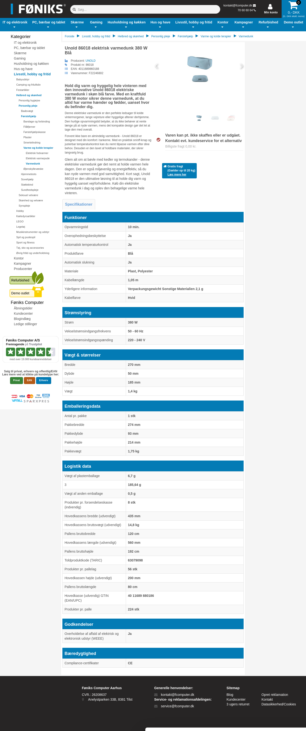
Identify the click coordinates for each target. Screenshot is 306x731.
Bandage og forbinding (36, 121)
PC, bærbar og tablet (29, 48)
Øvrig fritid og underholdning (32, 253)
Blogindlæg (22, 319)
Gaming (20, 58)
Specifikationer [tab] (79, 204)
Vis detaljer (248, 722)
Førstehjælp (28, 116)
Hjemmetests (28, 174)
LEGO (20, 221)
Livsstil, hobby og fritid (32, 74)
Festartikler (22, 89)
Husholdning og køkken (31, 64)
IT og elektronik (25, 42)
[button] (15, 24)
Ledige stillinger (25, 324)
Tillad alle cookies (266, 674)
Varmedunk (33, 163)
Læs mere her (177, 174)
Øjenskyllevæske (33, 168)
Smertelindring (31, 142)
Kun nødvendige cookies (266, 690)
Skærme (20, 53)
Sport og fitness (25, 242)
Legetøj (20, 226)
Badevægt (27, 111)
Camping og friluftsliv (28, 84)
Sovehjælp (27, 179)
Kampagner (22, 263)
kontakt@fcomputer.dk (238, 5)
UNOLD (91, 60)
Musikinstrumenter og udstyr (32, 232)
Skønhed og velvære (31, 200)
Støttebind (27, 184)
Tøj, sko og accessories (30, 247)
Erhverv (43, 380)
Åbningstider (23, 308)
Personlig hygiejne (29, 100)
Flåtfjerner (29, 126)
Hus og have (23, 69)
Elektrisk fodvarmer (37, 153)
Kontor (19, 258)
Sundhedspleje (29, 189)
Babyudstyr (22, 79)
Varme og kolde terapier (38, 147)
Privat (16, 380)
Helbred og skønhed (29, 95)
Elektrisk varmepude (38, 158)
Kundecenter (23, 313)
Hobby (20, 210)
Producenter (23, 269)
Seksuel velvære (28, 195)
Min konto (271, 12)
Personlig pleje (28, 105)
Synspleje (24, 205)
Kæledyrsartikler (25, 216)
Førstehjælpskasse (34, 132)
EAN (29, 380)
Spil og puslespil (25, 237)
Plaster (27, 137)
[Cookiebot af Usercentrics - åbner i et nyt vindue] (31, 721)
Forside (69, 36)
